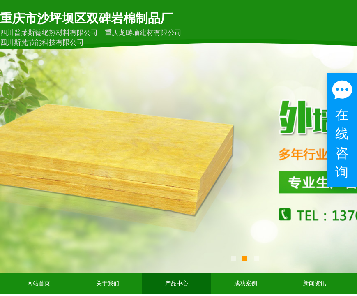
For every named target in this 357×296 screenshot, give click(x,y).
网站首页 (38, 283)
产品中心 (176, 283)
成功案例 (245, 283)
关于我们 (107, 283)
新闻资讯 (314, 283)
